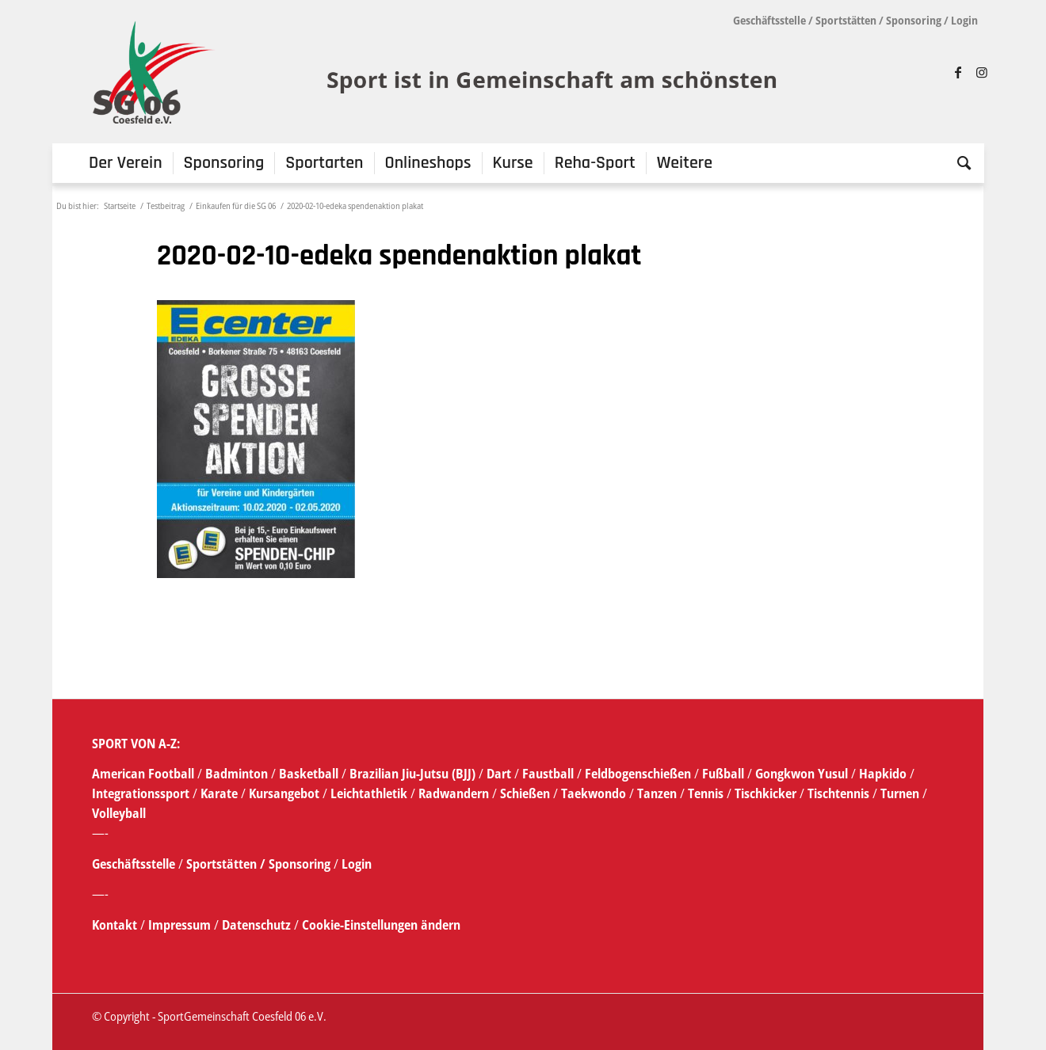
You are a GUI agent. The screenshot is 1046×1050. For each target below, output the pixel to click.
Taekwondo (593, 793)
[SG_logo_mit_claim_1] (437, 72)
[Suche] (959, 163)
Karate (219, 793)
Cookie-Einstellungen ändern (381, 925)
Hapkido (883, 773)
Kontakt (116, 925)
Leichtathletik (367, 793)
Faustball (548, 773)
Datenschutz (256, 925)
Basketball (310, 773)
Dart (499, 773)
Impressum (181, 925)
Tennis (705, 793)
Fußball (724, 773)
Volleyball (119, 813)
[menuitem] (125, 163)
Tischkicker (765, 793)
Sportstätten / (225, 864)
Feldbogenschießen (638, 773)
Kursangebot (284, 793)
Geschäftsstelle (769, 20)
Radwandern (453, 793)
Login (964, 20)
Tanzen (657, 793)
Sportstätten (845, 20)
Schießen (525, 793)
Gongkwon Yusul (801, 773)
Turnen (899, 793)
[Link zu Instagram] (982, 72)
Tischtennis (838, 793)
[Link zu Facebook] (958, 72)
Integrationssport (140, 793)
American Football (143, 773)
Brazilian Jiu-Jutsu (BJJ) (412, 773)
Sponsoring (913, 20)
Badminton (238, 773)
